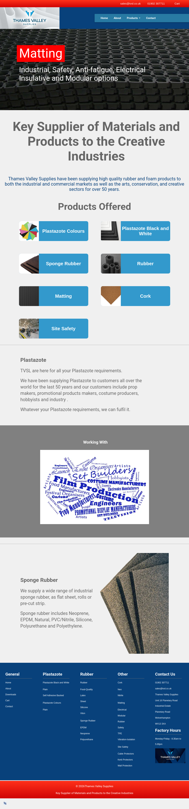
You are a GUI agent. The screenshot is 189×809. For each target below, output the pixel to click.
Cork (120, 682)
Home (104, 18)
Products (133, 18)
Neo (120, 689)
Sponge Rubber (87, 720)
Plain (45, 689)
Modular (122, 715)
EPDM (83, 727)
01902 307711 (156, 3)
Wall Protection (125, 765)
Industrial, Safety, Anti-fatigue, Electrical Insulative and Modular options (82, 74)
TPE (120, 733)
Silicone (84, 707)
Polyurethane (86, 739)
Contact (151, 18)
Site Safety (123, 747)
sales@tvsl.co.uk (130, 3)
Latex (83, 695)
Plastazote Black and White (56, 682)
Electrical (122, 709)
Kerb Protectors (125, 759)
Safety (121, 727)
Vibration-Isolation (126, 739)
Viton (82, 713)
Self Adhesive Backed (53, 695)
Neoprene (85, 733)
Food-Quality (86, 689)
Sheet (83, 701)
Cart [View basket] (177, 3)
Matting (121, 703)
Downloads (10, 694)
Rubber (83, 682)
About (117, 18)
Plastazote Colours (52, 703)
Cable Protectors (126, 753)
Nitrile (120, 695)
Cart (7, 700)
